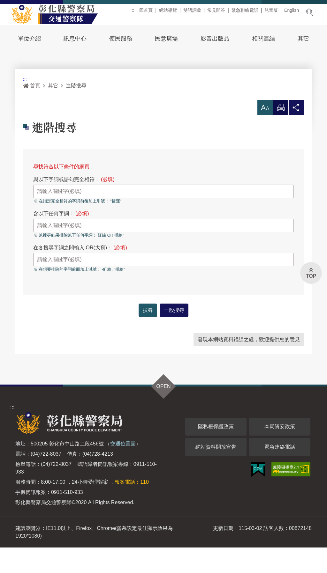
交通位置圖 (123, 469)
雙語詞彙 (192, 12)
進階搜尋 (76, 111)
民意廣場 (166, 38)
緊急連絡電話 (279, 472)
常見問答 (216, 12)
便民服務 (120, 38)
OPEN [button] (163, 412)
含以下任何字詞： (61, 239)
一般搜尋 (174, 335)
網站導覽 (168, 12)
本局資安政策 (279, 452)
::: (132, 12)
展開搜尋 (309, 12)
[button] (265, 133)
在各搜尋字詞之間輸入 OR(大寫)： (80, 273)
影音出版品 (215, 38)
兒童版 (271, 12)
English (291, 12)
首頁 (31, 111)
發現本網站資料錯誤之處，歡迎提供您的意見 (249, 365)
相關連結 (263, 38)
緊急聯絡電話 (245, 12)
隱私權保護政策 (216, 452)
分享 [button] (296, 135)
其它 (303, 38)
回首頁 (146, 12)
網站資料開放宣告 (215, 472)
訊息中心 (75, 38)
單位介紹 (29, 38)
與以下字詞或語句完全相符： (74, 205)
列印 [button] (280, 135)
